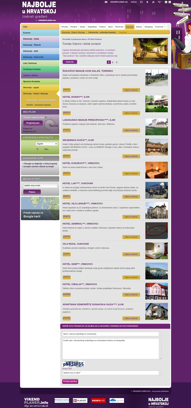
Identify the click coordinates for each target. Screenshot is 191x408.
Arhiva (134, 2)
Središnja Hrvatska (32, 69)
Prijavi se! (27, 128)
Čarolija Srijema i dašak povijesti (82, 43)
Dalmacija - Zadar (31, 39)
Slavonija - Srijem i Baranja (35, 94)
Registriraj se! (29, 131)
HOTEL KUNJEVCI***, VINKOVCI (81, 163)
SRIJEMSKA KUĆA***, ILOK (78, 140)
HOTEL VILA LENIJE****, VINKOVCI (83, 203)
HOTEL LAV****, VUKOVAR (78, 183)
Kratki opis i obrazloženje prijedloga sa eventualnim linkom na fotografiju (112, 348)
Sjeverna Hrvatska (31, 81)
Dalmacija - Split (30, 51)
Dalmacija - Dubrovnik (33, 57)
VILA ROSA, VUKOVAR (76, 243)
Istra (25, 27)
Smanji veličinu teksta (166, 2)
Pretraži (161, 1)
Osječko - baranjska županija (39, 105)
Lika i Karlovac (30, 63)
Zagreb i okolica (30, 75)
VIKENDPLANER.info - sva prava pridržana (151, 391)
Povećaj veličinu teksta (169, 2)
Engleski (106, 2)
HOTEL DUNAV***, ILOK (76, 96)
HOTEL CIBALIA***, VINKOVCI (80, 284)
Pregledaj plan (33, 123)
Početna (154, 1)
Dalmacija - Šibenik (32, 45)
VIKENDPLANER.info (119, 2)
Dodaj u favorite (148, 1)
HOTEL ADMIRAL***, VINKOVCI (80, 223)
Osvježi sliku (67, 369)
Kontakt (142, 1)
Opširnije (70, 62)
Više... (47, 149)
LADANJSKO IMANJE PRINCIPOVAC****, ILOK (89, 119)
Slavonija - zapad (31, 87)
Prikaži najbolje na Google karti (40, 208)
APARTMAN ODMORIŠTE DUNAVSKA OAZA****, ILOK (93, 304)
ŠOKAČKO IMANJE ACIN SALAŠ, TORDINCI (88, 70)
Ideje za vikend (131, 90)
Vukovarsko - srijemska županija (41, 100)
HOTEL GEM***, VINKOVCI (78, 264)
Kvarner (27, 33)
